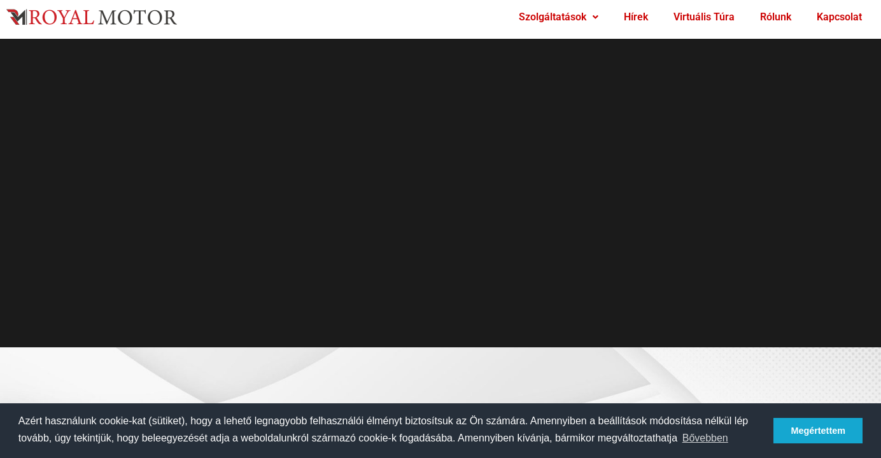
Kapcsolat (839, 17)
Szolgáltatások (558, 17)
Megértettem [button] (818, 431)
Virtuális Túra (704, 17)
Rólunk (775, 17)
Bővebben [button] (705, 438)
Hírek (636, 17)
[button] (558, 17)
